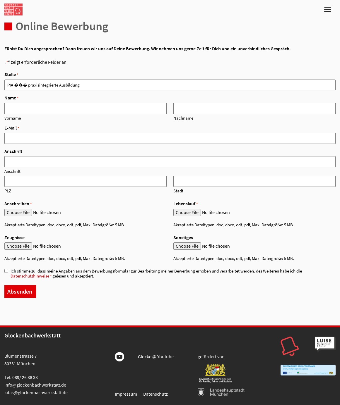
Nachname (183, 117)
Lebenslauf (185, 203)
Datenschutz (155, 394)
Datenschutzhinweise (30, 276)
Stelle (11, 74)
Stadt (178, 190)
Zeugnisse (14, 237)
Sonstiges (183, 237)
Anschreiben (18, 203)
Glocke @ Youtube (156, 356)
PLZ (7, 190)
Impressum (126, 394)
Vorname (12, 117)
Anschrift (12, 171)
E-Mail (11, 128)
